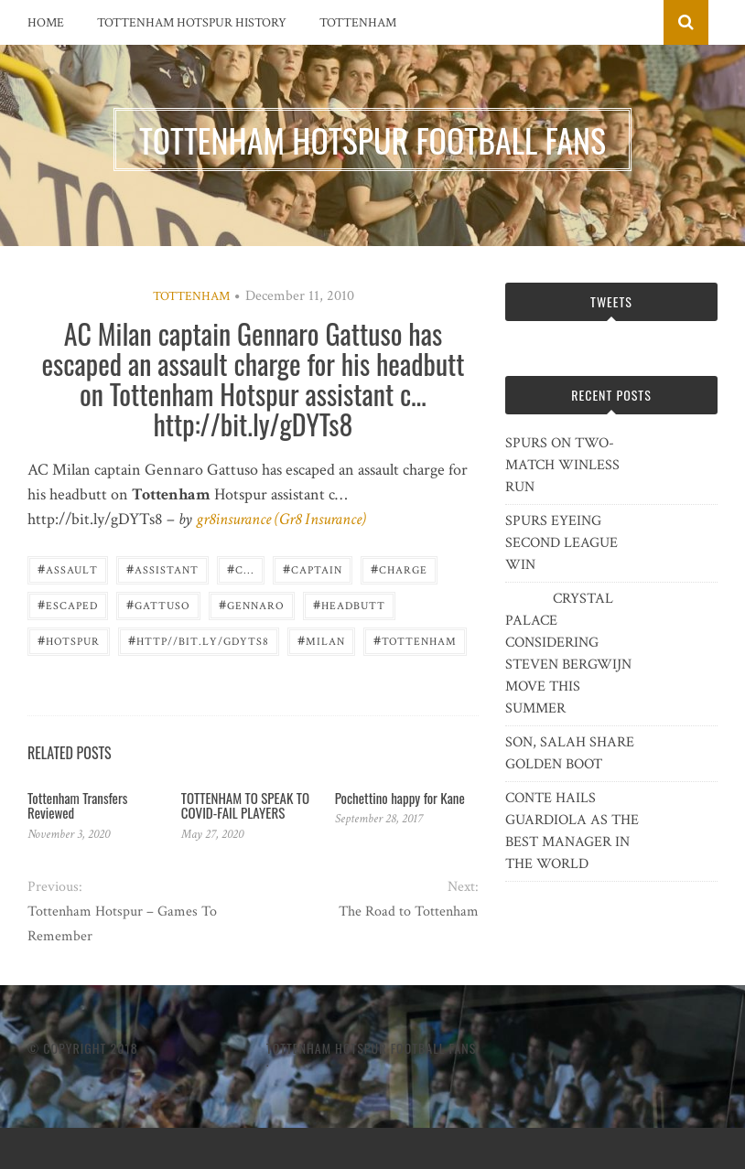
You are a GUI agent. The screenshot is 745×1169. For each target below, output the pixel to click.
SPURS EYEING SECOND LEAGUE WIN (561, 542)
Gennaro (252, 604)
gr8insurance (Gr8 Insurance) (281, 519)
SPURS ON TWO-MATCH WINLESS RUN (562, 465)
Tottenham (357, 23)
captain (312, 568)
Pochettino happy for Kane (400, 798)
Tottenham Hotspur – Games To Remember (122, 924)
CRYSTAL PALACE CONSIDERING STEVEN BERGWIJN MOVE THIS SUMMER (568, 653)
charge (399, 568)
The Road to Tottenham (409, 911)
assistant (162, 568)
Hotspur (69, 639)
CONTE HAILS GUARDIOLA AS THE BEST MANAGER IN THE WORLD (572, 831)
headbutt (349, 604)
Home (45, 23)
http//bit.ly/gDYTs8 (198, 639)
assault (68, 568)
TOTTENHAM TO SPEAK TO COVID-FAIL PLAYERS (245, 805)
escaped (68, 604)
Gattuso (158, 604)
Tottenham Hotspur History (191, 23)
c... (240, 568)
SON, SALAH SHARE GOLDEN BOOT (569, 753)
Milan (321, 639)
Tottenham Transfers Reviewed (77, 805)
